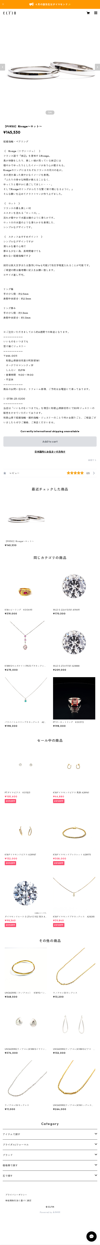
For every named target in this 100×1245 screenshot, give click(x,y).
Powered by (50, 1212)
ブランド (8, 1155)
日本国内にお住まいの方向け (50, 451)
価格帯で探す (10, 1165)
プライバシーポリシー (16, 1194)
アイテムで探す (11, 1134)
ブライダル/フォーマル (16, 1144)
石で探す (8, 1175)
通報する (92, 460)
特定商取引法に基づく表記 (18, 1200)
